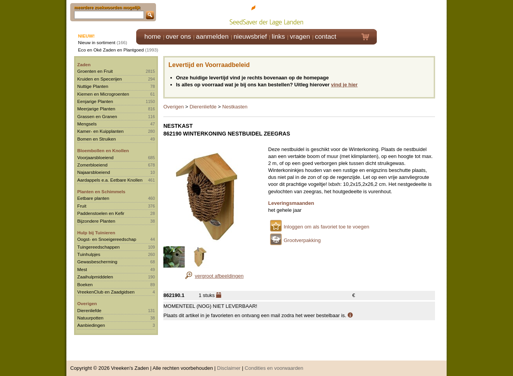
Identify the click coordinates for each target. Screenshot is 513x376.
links (278, 36)
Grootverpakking (302, 240)
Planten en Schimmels (101, 191)
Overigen (87, 303)
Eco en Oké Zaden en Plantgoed (111, 49)
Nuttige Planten (92, 86)
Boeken (85, 284)
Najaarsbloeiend (93, 172)
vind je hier (344, 85)
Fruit (81, 205)
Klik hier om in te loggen (412, 14)
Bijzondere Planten (96, 220)
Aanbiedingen (91, 325)
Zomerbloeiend (92, 164)
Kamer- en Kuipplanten (100, 131)
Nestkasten (235, 107)
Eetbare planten (93, 198)
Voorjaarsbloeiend (95, 157)
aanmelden (212, 36)
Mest (82, 269)
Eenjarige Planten (95, 101)
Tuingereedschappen (98, 246)
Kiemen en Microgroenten (103, 93)
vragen (300, 36)
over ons (178, 36)
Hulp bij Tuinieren (96, 232)
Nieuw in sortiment (96, 42)
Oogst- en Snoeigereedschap (106, 239)
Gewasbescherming (97, 261)
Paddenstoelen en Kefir (101, 213)
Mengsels (87, 123)
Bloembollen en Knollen (103, 150)
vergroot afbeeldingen (219, 276)
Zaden (83, 64)
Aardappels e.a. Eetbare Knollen (109, 179)
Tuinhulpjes (88, 254)
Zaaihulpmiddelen (95, 276)
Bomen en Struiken (96, 138)
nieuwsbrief (250, 36)
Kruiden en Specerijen (99, 78)
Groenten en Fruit (95, 71)
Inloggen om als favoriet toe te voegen (326, 227)
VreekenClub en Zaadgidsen (106, 291)
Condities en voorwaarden (274, 364)
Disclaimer (229, 364)
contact (325, 36)
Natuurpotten (90, 317)
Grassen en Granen (97, 116)
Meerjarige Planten (96, 108)
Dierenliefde (89, 310)
